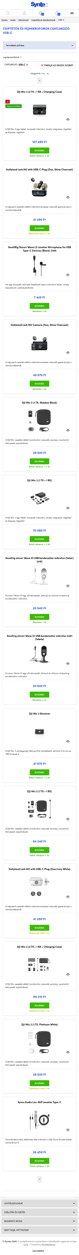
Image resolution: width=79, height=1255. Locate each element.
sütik (26, 1244)
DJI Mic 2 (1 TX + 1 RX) (39, 791)
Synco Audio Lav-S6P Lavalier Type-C (39, 1102)
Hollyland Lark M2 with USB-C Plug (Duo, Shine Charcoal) (39, 169)
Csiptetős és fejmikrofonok (43, 19)
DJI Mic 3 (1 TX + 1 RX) (39, 480)
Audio (13, 19)
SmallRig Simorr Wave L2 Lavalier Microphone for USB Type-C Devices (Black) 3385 (39, 248)
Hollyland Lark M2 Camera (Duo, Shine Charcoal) (39, 325)
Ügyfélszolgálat (13, 1203)
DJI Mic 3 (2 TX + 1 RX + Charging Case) (39, 91)
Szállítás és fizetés (14, 1212)
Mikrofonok (23, 19)
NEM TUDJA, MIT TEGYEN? (16, 1230)
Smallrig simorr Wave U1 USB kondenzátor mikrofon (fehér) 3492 (39, 559)
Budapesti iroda (13, 1221)
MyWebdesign (48, 1244)
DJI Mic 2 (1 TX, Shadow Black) (39, 402)
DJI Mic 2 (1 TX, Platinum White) (39, 1024)
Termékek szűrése (15, 45)
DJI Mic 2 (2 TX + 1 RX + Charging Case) (39, 946)
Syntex (4, 19)
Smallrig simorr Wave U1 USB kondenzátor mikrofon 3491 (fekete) (39, 637)
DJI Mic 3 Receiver (39, 713)
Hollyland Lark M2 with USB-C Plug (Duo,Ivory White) (39, 869)
